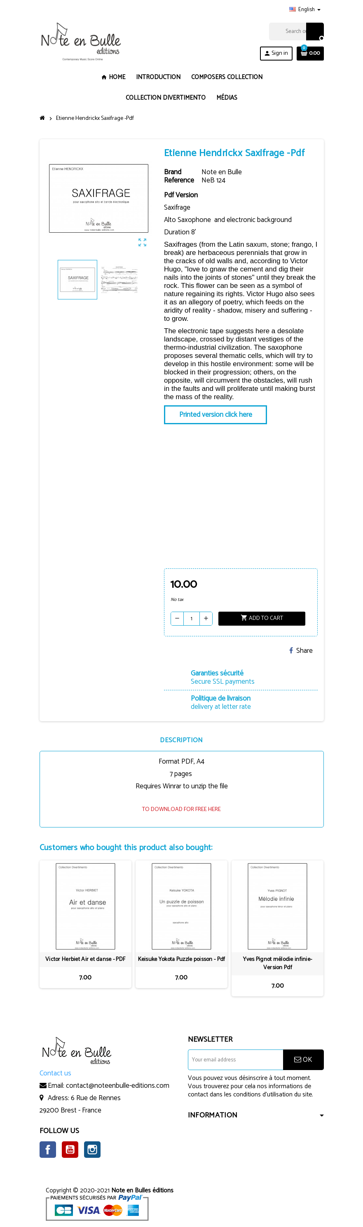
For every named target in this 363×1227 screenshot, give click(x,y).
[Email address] (235, 1059)
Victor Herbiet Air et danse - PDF (85, 960)
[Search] (296, 31)
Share (301, 651)
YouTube (70, 1149)
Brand (172, 172)
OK (303, 1060)
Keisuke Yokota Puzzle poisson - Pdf (181, 960)
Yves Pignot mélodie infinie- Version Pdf (277, 964)
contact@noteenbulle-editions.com (117, 1085)
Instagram (92, 1149)
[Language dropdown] (305, 10)
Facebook (48, 1149)
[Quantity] (191, 618)
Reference (179, 180)
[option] (85, 928)
